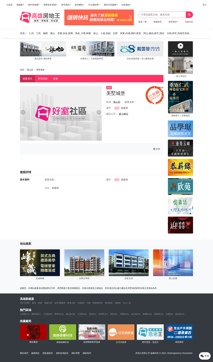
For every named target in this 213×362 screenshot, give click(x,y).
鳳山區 (30, 70)
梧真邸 (118, 303)
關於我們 (24, 353)
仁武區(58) (47, 314)
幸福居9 (81, 303)
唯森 (40, 303)
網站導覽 (75, 353)
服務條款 (35, 353)
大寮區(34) (124, 314)
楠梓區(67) (36, 314)
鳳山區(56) (70, 314)
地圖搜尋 (157, 22)
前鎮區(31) (158, 314)
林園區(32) (147, 314)
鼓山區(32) (135, 314)
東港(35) (113, 314)
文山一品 (127, 303)
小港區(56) (82, 314)
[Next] (130, 17)
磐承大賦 (71, 303)
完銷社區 (189, 22)
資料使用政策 (62, 353)
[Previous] (68, 17)
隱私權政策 (48, 353)
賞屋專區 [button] (172, 22)
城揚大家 (48, 303)
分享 (156, 149)
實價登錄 (42, 78)
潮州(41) (92, 314)
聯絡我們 (87, 353)
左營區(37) (103, 314)
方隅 (89, 303)
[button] (24, 33)
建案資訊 (27, 78)
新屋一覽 (142, 22)
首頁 (22, 70)
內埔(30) (169, 314)
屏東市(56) (59, 314)
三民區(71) (24, 314)
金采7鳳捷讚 (59, 303)
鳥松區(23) (179, 314)
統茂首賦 (109, 303)
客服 (55, 78)
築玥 (34, 303)
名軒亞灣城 (25, 303)
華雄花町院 (98, 303)
